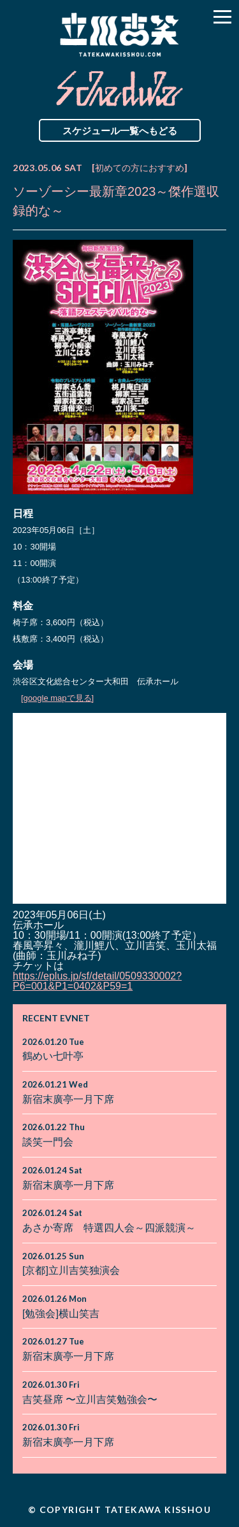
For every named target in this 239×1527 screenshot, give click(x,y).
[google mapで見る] (57, 698)
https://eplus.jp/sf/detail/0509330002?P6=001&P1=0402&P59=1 (97, 981)
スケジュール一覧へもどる (119, 130)
